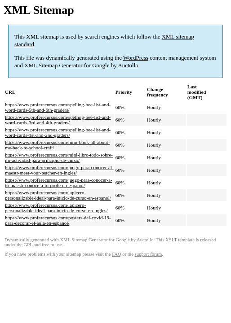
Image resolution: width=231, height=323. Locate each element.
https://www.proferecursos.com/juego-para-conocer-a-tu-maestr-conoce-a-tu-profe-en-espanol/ (58, 182)
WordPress (135, 57)
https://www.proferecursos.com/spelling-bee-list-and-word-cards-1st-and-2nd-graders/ (58, 132)
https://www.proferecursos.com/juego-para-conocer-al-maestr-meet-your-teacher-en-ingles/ (59, 170)
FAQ (116, 254)
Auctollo (128, 65)
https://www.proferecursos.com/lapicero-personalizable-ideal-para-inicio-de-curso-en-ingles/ (56, 207)
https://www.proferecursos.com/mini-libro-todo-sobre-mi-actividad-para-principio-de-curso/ (59, 157)
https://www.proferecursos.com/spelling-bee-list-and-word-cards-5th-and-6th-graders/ (58, 107)
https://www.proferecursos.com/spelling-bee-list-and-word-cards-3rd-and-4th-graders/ (58, 119)
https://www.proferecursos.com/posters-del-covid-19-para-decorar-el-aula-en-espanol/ (58, 220)
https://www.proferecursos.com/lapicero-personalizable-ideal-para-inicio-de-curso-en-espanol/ (58, 195)
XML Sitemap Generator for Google (66, 65)
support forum (148, 254)
